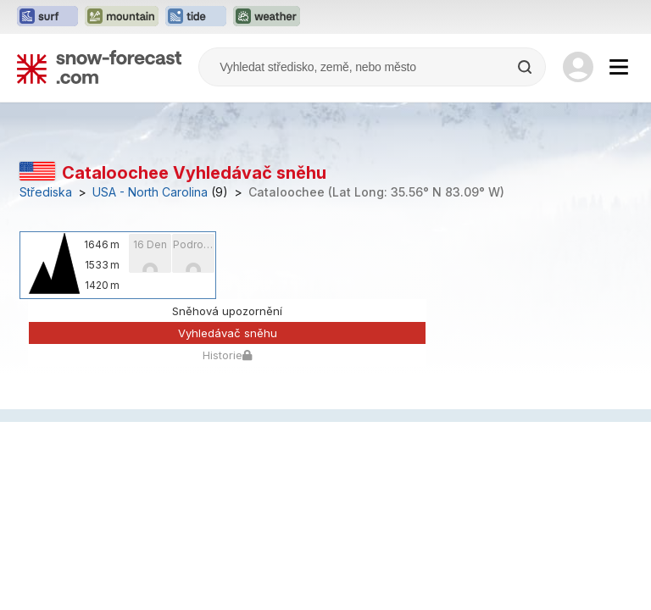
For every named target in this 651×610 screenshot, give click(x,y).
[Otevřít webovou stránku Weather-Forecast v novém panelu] (266, 17)
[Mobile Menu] (619, 67)
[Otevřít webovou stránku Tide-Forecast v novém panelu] (195, 17)
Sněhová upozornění (227, 311)
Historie (227, 355)
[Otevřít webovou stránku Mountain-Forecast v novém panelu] (122, 17)
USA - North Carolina (150, 192)
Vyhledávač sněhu (227, 333)
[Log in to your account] (578, 67)
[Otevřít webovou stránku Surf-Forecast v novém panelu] (47, 17)
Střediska (45, 192)
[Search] (526, 67)
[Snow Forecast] (99, 67)
